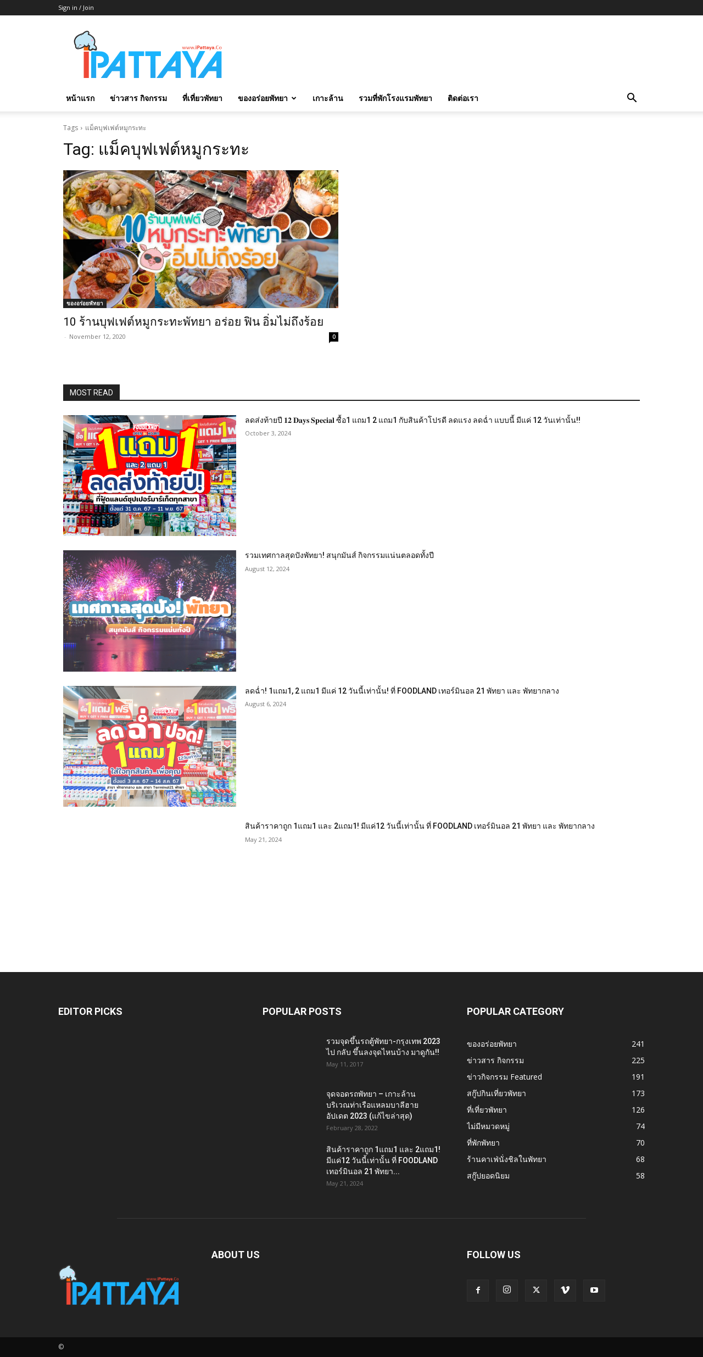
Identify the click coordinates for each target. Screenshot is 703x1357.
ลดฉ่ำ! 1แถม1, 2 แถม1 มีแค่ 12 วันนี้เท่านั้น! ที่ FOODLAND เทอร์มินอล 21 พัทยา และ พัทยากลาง (402, 690)
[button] (631, 99)
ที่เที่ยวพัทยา (202, 98)
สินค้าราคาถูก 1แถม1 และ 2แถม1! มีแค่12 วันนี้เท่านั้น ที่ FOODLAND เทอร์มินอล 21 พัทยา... (383, 1160)
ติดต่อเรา (463, 98)
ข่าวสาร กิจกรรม (138, 98)
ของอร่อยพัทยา (267, 98)
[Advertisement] (445, 55)
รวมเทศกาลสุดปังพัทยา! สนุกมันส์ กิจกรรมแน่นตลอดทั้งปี (339, 555)
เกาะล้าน (328, 98)
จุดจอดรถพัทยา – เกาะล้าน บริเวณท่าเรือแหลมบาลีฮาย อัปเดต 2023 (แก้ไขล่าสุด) (372, 1105)
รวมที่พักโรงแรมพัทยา (395, 98)
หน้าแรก (80, 98)
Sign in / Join (76, 7)
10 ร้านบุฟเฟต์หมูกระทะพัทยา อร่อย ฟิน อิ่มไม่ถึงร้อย (193, 321)
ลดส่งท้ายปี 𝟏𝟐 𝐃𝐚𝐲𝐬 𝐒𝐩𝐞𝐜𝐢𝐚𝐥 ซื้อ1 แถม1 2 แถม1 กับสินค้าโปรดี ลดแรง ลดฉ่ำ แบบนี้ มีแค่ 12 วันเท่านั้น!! (413, 420)
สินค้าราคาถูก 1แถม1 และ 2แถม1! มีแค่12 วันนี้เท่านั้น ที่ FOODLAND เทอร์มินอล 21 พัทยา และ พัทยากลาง (420, 826)
